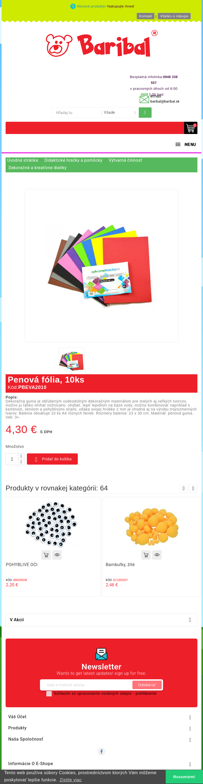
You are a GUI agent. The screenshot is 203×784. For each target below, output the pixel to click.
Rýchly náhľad (57, 555)
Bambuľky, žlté (120, 564)
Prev (184, 488)
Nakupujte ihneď (120, 6)
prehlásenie (146, 693)
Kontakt (145, 16)
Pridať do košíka (52, 459)
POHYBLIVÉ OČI (22, 564)
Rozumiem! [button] (184, 777)
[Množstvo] (12, 459)
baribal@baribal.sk (165, 101)
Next (193, 488)
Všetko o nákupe (174, 16)
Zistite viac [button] (71, 780)
